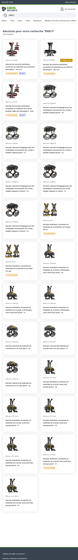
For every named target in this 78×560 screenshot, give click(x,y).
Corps (19, 20)
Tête (12, 20)
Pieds (28, 20)
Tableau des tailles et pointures (14, 554)
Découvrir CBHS (7, 2)
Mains (4, 20)
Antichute (37, 20)
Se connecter (67, 9)
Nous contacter (70, 2)
